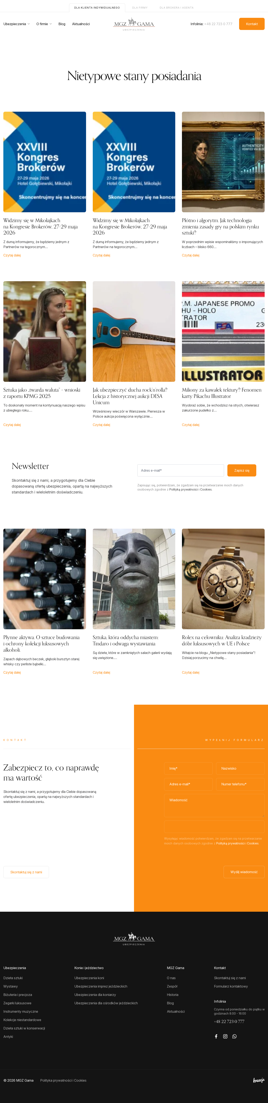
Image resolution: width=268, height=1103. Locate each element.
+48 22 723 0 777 (218, 24)
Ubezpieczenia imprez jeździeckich (100, 986)
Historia (172, 995)
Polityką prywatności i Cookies (237, 843)
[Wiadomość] (214, 805)
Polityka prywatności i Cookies (63, 1080)
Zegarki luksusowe (17, 1003)
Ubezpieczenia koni (89, 978)
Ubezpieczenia (14, 24)
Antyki (8, 1036)
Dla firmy (140, 7)
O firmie (42, 24)
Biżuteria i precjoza (17, 995)
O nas (171, 978)
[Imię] (188, 768)
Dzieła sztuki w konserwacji (24, 1028)
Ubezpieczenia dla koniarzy (95, 995)
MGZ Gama (175, 968)
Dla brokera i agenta (177, 7)
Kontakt (252, 24)
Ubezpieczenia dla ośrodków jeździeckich (106, 1003)
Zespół (172, 986)
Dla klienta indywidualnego (97, 7)
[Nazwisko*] (240, 768)
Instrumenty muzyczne (20, 1011)
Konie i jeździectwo (89, 968)
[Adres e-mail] (188, 784)
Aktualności (81, 24)
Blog (61, 24)
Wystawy (10, 986)
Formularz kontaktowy (231, 986)
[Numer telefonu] (240, 784)
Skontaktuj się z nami (26, 872)
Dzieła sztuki (13, 978)
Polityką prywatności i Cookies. (190, 489)
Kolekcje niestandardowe (22, 1020)
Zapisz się (241, 470)
